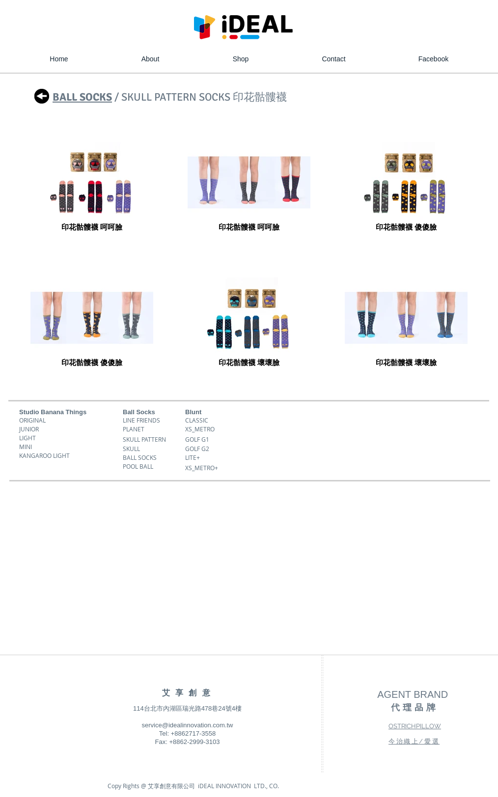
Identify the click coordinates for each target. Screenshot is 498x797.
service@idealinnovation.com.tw (187, 725)
